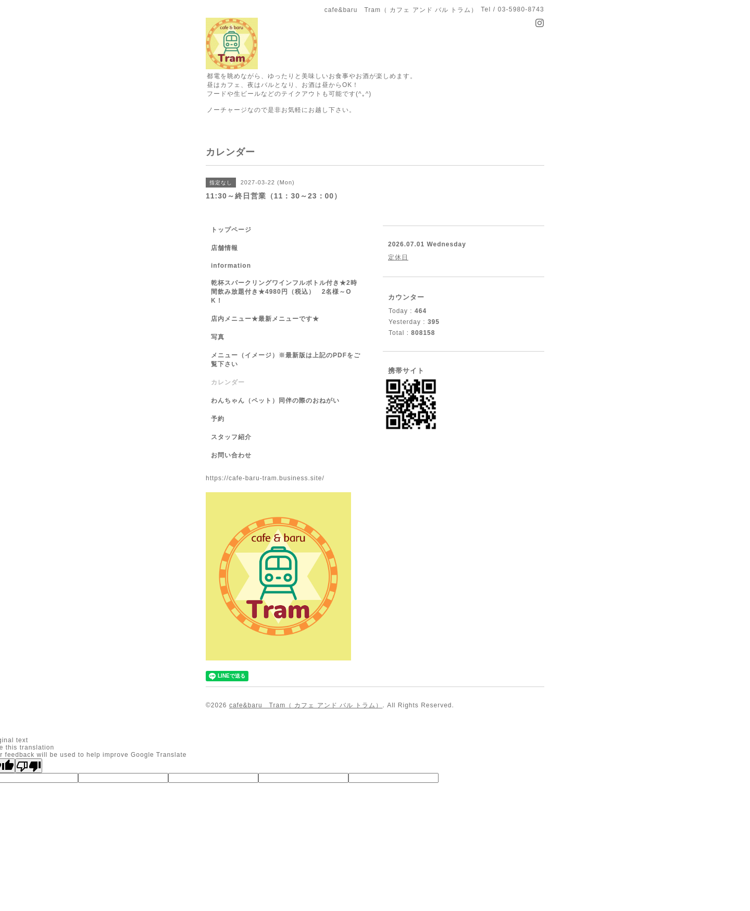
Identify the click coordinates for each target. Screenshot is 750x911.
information (231, 265)
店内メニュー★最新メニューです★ (265, 318)
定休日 (398, 257)
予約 (217, 418)
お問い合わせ (231, 455)
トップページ (231, 229)
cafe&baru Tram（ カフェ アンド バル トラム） (306, 705)
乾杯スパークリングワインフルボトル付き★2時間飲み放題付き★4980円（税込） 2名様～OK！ (284, 291)
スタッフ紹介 (231, 437)
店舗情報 (224, 248)
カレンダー (228, 382)
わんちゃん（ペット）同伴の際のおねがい (275, 400)
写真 (217, 337)
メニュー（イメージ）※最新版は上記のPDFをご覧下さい (285, 360)
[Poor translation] (28, 765)
